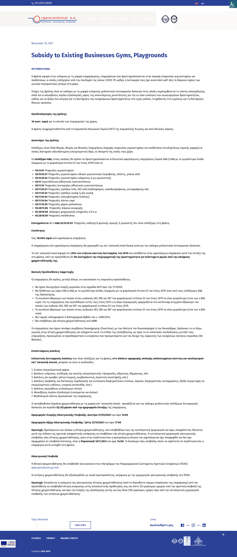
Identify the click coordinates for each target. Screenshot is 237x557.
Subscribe (80, 525)
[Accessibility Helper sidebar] (233, 4)
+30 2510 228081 (43, 3)
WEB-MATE (46, 551)
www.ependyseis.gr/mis (45, 467)
